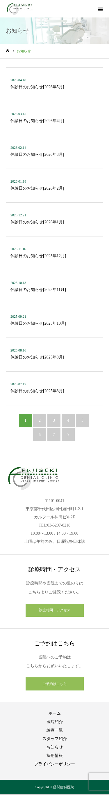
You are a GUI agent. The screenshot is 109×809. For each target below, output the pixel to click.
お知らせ (55, 747)
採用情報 (55, 755)
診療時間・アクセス (54, 610)
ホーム (55, 713)
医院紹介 (55, 722)
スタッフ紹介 (54, 738)
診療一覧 (55, 730)
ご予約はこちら (54, 684)
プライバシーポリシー (54, 764)
